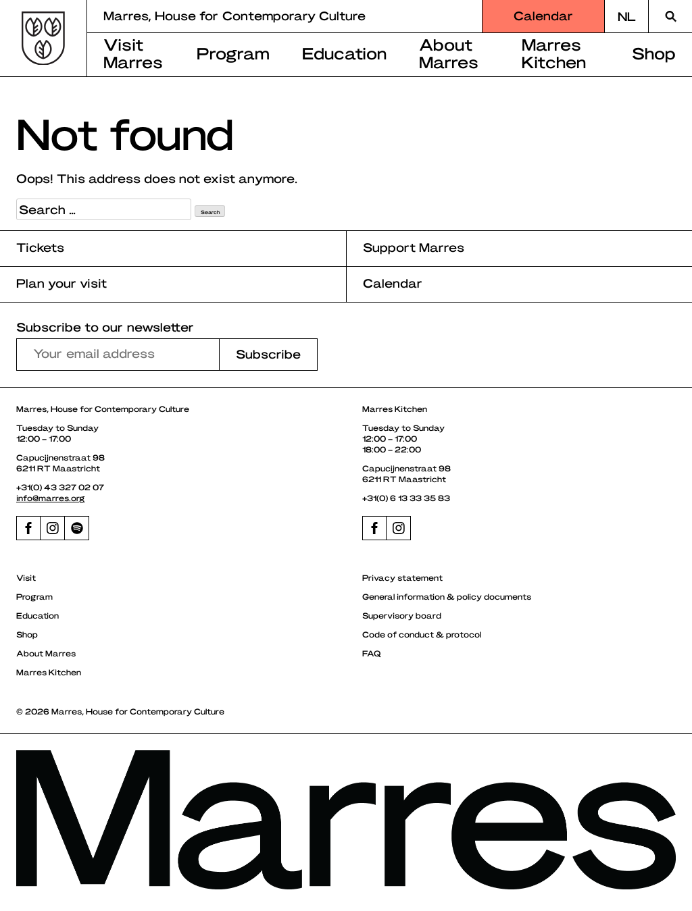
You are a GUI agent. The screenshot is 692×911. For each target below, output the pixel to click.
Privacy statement (402, 577)
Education (344, 52)
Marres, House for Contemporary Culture (234, 15)
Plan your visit (61, 283)
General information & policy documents (446, 596)
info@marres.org (50, 497)
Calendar (543, 15)
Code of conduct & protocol (421, 634)
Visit (26, 577)
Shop (27, 634)
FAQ (371, 653)
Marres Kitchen (554, 52)
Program (233, 52)
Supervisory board (401, 615)
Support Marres (413, 247)
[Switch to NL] (626, 16)
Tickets (40, 247)
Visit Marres (133, 52)
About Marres (448, 52)
